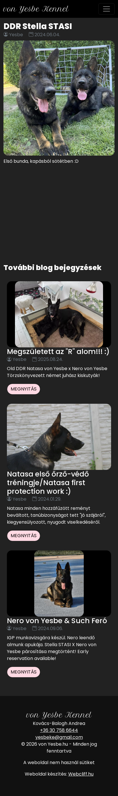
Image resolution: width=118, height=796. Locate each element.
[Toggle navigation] (106, 9)
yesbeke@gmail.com (59, 737)
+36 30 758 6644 (59, 730)
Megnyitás (24, 389)
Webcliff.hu (81, 774)
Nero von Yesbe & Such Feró (57, 621)
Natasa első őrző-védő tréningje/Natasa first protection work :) (48, 482)
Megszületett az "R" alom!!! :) (58, 352)
